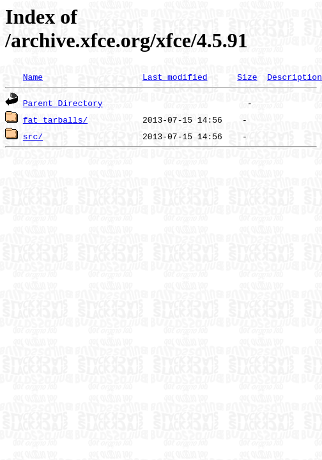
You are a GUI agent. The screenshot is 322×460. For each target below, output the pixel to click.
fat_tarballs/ (55, 119)
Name (33, 76)
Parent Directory (63, 103)
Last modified (174, 76)
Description (294, 76)
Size (247, 76)
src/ (33, 136)
